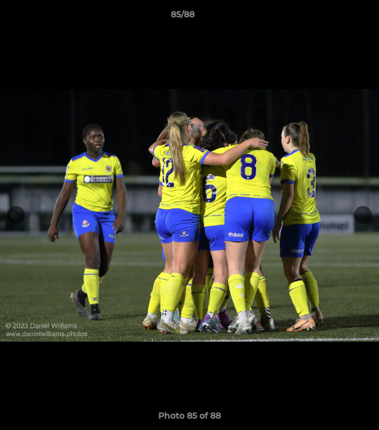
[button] (336, 17)
